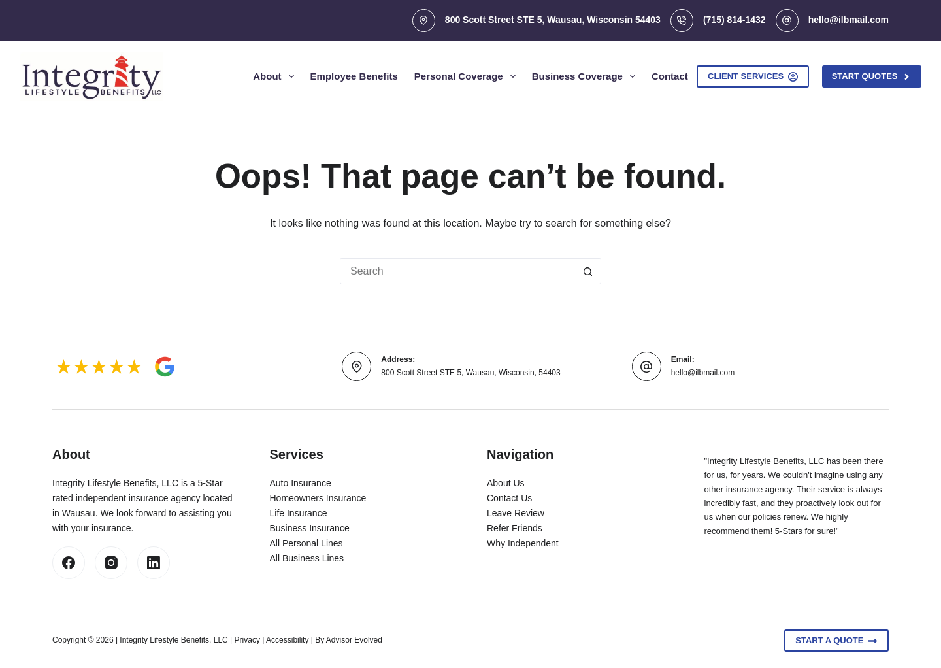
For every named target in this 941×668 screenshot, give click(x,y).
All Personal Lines (306, 543)
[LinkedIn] (153, 562)
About (276, 76)
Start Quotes (872, 76)
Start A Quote (836, 640)
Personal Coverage (467, 76)
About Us (506, 483)
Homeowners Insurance (318, 498)
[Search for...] (457, 271)
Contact (670, 76)
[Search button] (588, 271)
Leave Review (515, 513)
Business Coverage (586, 76)
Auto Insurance (300, 483)
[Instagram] (111, 562)
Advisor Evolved (354, 639)
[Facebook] (68, 562)
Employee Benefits (354, 76)
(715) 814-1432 (734, 19)
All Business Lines (307, 558)
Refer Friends (514, 528)
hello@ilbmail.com (848, 19)
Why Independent (523, 543)
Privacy (247, 639)
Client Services (753, 76)
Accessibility (287, 639)
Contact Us (509, 498)
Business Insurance (310, 528)
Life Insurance (298, 513)
